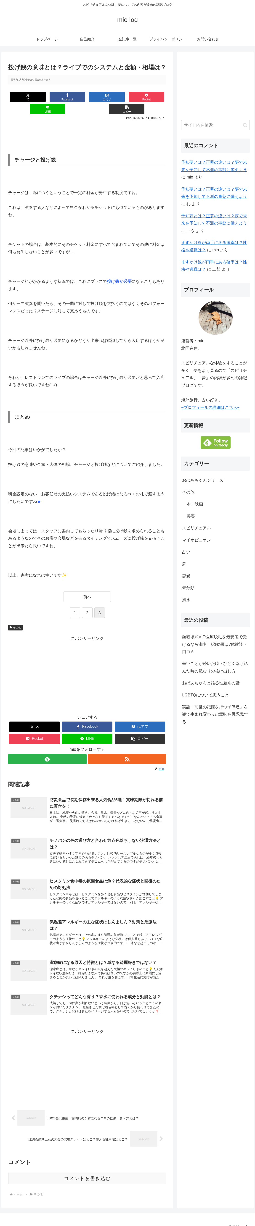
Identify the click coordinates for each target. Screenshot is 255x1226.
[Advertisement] (87, 123)
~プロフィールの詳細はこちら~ (210, 407)
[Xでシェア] (21, 97)
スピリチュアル (196, 528)
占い (186, 552)
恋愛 (186, 576)
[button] (153, 97)
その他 (15, 615)
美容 (191, 516)
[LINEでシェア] (126, 97)
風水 (186, 600)
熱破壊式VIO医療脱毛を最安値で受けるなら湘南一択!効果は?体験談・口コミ (214, 644)
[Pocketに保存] (100, 97)
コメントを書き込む (87, 1171)
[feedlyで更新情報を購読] (47, 747)
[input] (215, 125)
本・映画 (195, 504)
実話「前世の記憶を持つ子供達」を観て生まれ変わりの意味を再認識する (215, 714)
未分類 (188, 587)
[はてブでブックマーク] (74, 97)
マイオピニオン (196, 540)
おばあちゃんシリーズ (202, 480)
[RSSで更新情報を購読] (127, 747)
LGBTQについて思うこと (205, 695)
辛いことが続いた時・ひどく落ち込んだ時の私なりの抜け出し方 (215, 667)
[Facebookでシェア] (47, 97)
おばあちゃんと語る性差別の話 (211, 683)
